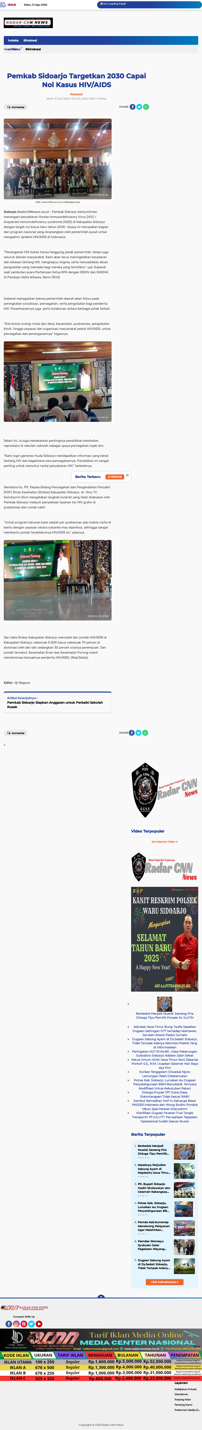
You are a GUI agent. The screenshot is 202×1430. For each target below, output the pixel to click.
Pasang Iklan (183, 1399)
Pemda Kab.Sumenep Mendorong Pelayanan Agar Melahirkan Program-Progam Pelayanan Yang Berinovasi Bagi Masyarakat (154, 1226)
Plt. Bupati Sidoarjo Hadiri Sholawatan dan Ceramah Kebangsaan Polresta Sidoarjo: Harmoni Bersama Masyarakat (154, 1188)
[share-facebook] (133, 107)
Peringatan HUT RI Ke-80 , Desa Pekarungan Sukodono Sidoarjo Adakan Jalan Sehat (164, 1054)
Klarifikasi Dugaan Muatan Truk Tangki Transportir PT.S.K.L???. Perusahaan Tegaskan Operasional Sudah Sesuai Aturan (164, 1117)
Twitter (33, 1326)
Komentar (16, 733)
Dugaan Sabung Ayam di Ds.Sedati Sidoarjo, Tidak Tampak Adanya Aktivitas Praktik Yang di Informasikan (164, 1043)
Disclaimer (181, 1394)
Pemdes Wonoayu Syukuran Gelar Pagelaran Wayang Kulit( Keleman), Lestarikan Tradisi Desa (151, 1245)
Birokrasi (30, 40)
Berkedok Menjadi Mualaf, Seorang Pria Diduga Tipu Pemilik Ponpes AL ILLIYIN (164, 1016)
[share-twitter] (139, 107)
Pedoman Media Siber (188, 1410)
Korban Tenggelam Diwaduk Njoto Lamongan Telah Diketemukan (164, 1074)
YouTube (42, 1326)
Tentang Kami (183, 1404)
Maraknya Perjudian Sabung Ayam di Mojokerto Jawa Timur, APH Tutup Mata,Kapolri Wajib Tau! (154, 1169)
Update (115, 476)
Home (12, 5)
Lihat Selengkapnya (165, 1282)
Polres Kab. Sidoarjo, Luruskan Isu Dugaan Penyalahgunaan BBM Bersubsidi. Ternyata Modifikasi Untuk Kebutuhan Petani (164, 1084)
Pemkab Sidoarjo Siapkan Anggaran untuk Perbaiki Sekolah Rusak (55, 705)
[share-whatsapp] (146, 107)
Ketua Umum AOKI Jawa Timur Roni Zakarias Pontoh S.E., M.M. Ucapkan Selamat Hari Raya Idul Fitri (164, 1064)
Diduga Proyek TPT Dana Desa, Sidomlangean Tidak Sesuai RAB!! (164, 1094)
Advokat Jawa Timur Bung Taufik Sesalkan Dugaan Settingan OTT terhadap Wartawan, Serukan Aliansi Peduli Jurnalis (165, 1031)
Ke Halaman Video (165, 841)
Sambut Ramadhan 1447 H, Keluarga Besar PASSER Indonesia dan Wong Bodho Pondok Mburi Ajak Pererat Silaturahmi (165, 1105)
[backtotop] (101, 1298)
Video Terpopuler (147, 831)
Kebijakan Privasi (185, 1389)
